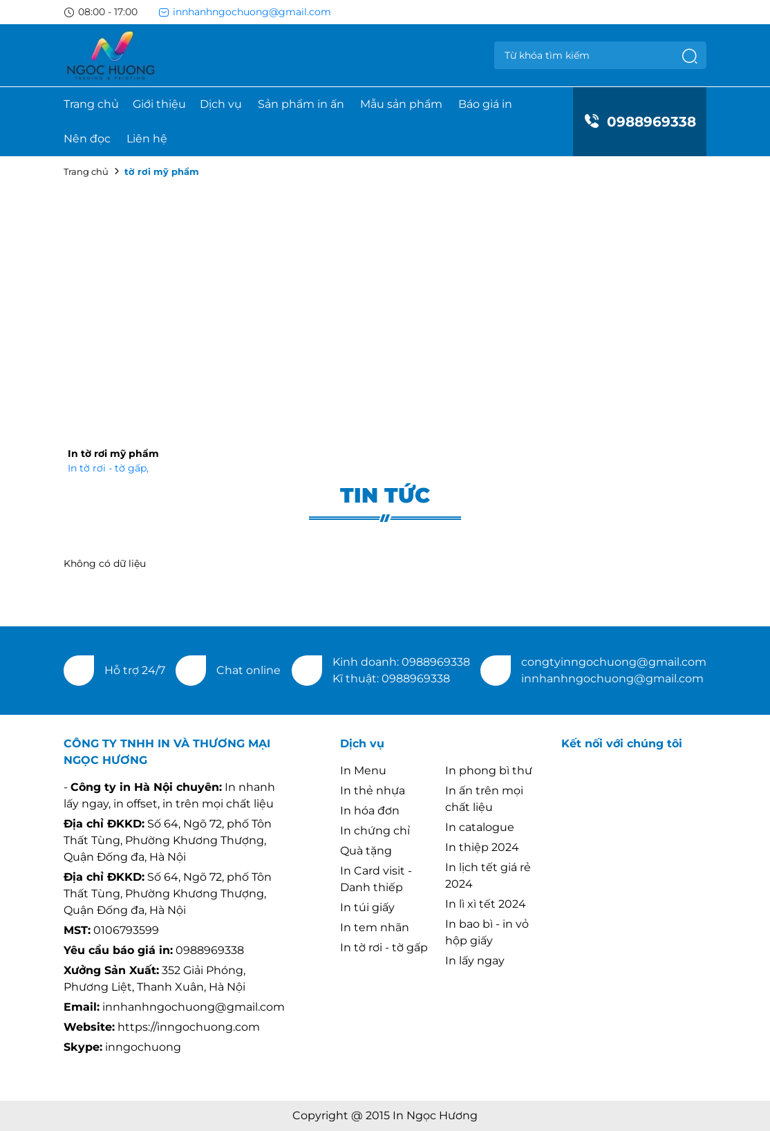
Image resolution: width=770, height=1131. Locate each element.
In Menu (363, 770)
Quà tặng (366, 850)
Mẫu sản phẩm (401, 104)
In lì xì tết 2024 (485, 903)
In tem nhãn (374, 927)
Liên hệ (146, 138)
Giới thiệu (159, 104)
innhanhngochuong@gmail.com (244, 12)
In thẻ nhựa (372, 790)
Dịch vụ (221, 104)
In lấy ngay (475, 960)
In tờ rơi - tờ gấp (108, 468)
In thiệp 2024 (482, 847)
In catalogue (479, 827)
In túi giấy (367, 907)
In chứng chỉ (375, 830)
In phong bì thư (488, 770)
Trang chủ (91, 104)
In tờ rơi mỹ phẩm (113, 453)
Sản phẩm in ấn (301, 104)
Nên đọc (87, 138)
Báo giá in (485, 104)
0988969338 (639, 121)
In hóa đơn (370, 810)
